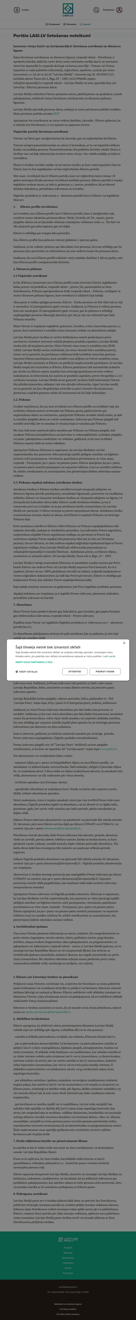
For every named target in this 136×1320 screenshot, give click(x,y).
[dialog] (68, 660)
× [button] (124, 643)
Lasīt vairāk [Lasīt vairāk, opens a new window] (109, 656)
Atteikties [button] (74, 671)
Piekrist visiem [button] (105, 671)
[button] (68, 662)
